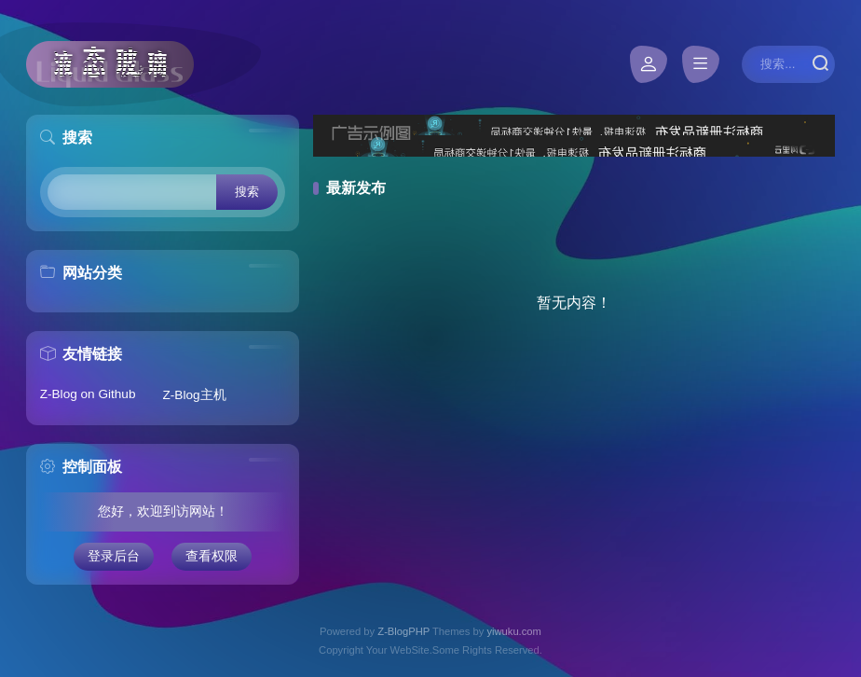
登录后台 (114, 556)
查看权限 (211, 556)
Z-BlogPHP (403, 631)
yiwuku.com (513, 631)
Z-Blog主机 (194, 395)
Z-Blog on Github (88, 394)
